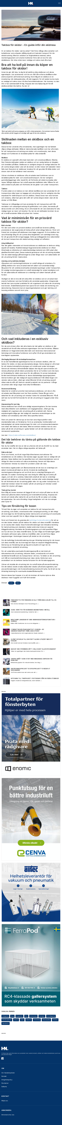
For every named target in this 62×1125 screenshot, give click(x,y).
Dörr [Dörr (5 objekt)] (26, 1016)
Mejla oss (4, 1101)
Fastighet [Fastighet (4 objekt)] (41, 1016)
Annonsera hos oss (7, 1115)
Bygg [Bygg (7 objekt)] (12, 1016)
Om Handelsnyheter (8, 1073)
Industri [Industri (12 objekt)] (16, 1019)
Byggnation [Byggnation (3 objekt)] (19, 1016)
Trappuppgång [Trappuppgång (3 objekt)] (46, 1019)
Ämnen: (4, 583)
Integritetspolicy (6, 1080)
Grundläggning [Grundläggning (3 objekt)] (51, 1016)
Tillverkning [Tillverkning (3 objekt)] (37, 1019)
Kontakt (3, 1076)
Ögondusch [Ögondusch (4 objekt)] (5, 1023)
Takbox (18, 583)
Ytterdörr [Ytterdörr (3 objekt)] (55, 1019)
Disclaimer (4, 1083)
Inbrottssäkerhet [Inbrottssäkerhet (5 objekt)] (6, 1019)
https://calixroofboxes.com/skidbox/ (22, 435)
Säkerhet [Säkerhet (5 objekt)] (28, 1019)
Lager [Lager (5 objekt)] (22, 1019)
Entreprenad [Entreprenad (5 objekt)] (33, 1016)
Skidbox (11, 583)
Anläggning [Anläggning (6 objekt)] (5, 1016)
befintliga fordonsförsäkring (40, 520)
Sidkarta (4, 1086)
